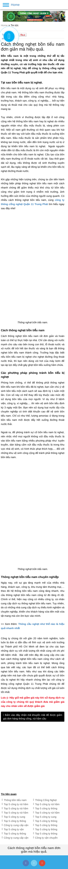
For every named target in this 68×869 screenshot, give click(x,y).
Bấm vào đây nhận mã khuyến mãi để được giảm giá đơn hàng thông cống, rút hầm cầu (32, 716)
